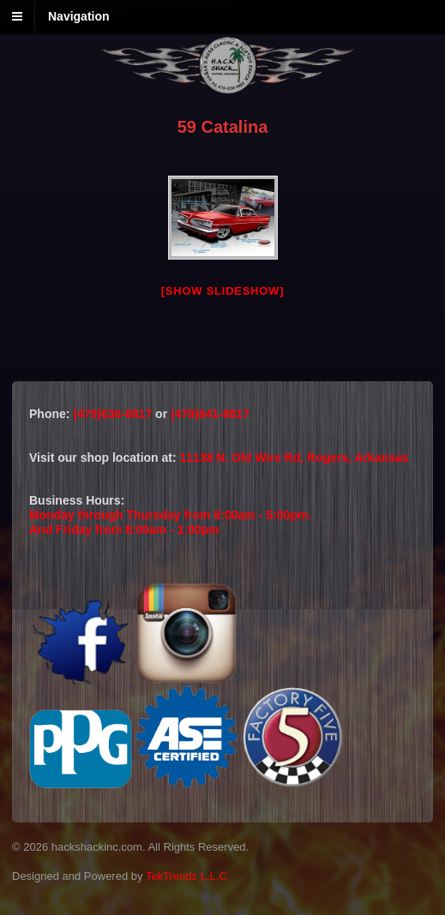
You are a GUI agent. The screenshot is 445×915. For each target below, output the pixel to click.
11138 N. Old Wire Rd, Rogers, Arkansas (294, 457)
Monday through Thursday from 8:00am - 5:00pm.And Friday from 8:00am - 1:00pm (170, 522)
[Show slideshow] (222, 290)
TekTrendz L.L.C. (188, 876)
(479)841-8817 (210, 414)
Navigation (79, 16)
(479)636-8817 (114, 414)
